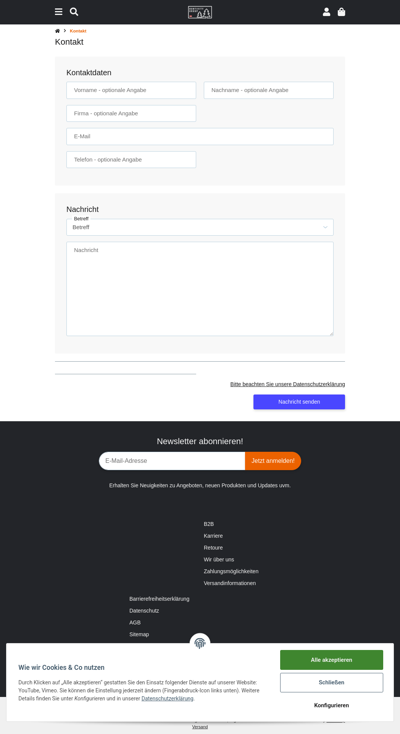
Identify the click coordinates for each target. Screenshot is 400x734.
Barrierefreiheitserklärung (159, 599)
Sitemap (139, 634)
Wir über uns (219, 559)
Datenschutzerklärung (168, 698)
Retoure (213, 548)
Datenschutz (144, 611)
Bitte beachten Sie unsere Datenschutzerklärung (288, 384)
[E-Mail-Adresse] (172, 461)
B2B (209, 524)
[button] (326, 12)
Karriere (213, 536)
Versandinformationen (230, 583)
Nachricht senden (299, 402)
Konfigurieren (331, 705)
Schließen (331, 682)
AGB (135, 622)
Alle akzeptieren (331, 659)
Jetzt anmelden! (273, 461)
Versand (200, 726)
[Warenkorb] (341, 12)
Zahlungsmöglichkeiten (231, 571)
